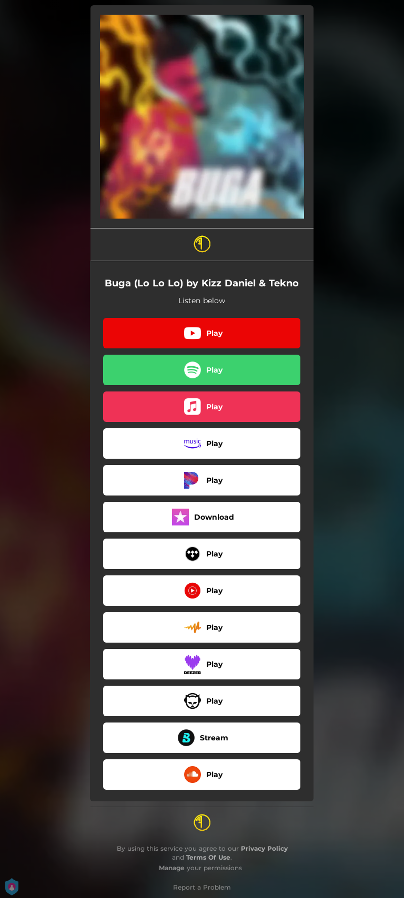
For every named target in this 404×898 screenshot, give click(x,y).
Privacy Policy (264, 848)
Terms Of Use (208, 857)
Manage (172, 868)
